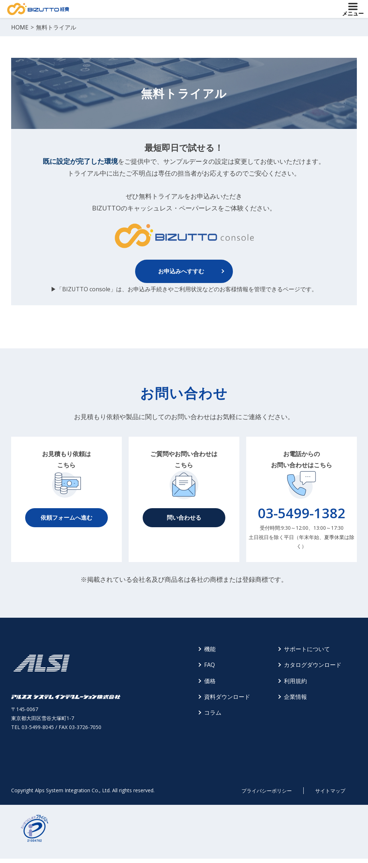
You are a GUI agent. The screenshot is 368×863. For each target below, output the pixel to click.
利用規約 (295, 681)
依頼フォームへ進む (66, 517)
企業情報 (295, 697)
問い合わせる (184, 517)
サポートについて (307, 649)
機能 (210, 649)
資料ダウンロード (227, 697)
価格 (210, 681)
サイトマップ (330, 790)
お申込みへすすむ (181, 271)
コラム (212, 712)
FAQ (209, 665)
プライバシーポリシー (267, 790)
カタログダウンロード (312, 665)
